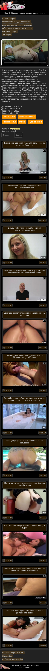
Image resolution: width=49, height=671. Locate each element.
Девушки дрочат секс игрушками (17, 25)
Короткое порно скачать (13, 653)
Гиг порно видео (9, 31)
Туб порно (6, 35)
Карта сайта (15, 665)
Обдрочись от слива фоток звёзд (17, 28)
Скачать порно (9, 18)
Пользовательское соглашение (29, 666)
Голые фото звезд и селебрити (16, 22)
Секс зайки (7, 656)
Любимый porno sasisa (12, 659)
